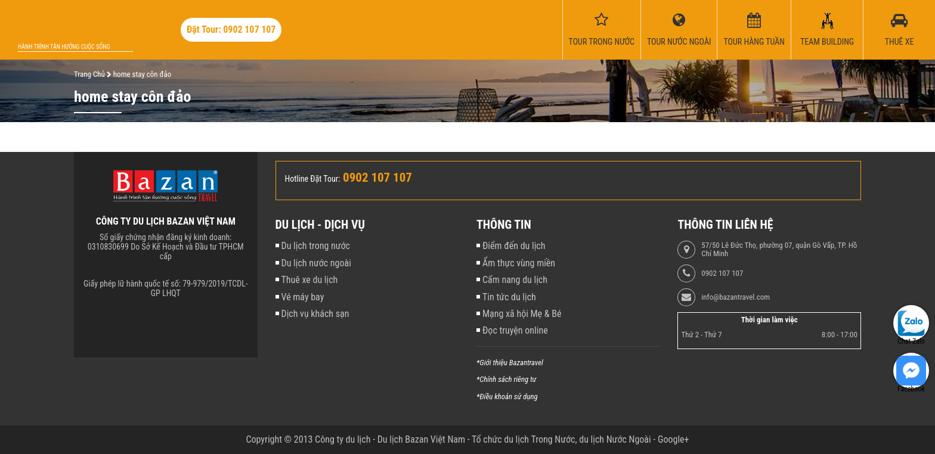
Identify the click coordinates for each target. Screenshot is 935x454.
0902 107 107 (722, 273)
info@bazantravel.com (735, 297)
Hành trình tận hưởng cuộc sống (64, 46)
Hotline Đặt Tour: (312, 179)
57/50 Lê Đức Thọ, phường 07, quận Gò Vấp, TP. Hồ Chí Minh (779, 249)
